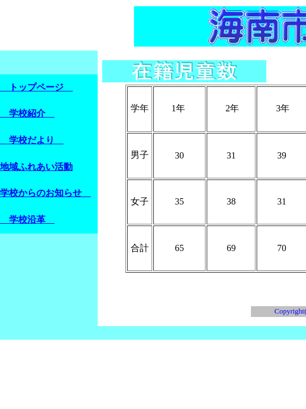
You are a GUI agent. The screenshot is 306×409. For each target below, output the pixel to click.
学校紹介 (27, 113)
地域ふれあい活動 (36, 167)
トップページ (36, 87)
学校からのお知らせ (45, 193)
